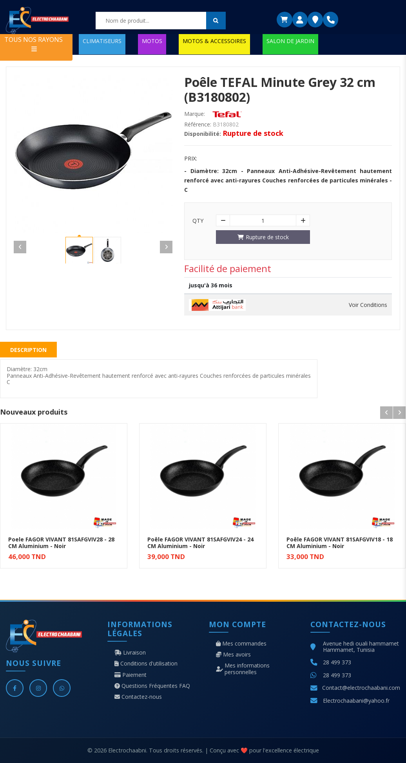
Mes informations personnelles (243, 668)
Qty (197, 221)
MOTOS (152, 41)
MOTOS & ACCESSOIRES (214, 41)
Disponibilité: (202, 134)
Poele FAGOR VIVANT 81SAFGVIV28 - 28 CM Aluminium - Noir (61, 543)
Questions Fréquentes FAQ (152, 686)
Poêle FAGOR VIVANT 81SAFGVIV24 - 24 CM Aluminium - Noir (200, 543)
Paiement (130, 675)
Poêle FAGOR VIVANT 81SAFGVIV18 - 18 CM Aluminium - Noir (339, 543)
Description (28, 350)
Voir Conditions (368, 305)
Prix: (190, 158)
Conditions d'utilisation (146, 663)
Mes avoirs (233, 654)
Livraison (130, 652)
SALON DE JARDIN (290, 41)
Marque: (194, 114)
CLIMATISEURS (102, 41)
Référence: (197, 124)
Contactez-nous (138, 697)
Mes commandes (241, 643)
